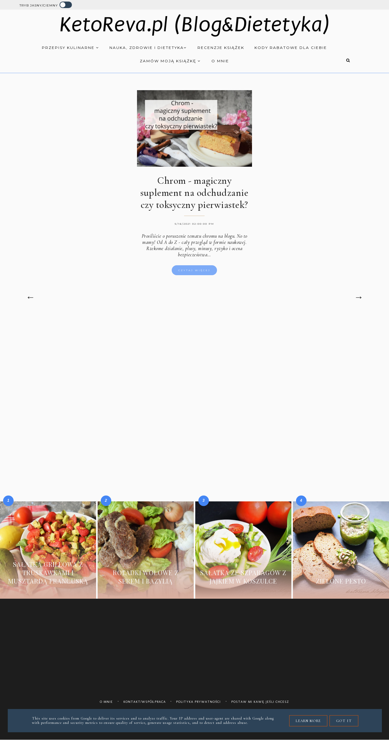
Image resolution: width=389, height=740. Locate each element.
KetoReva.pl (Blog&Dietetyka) (194, 25)
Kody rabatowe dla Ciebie (290, 47)
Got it (344, 721)
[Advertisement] (195, 369)
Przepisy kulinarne (70, 47)
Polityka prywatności (198, 702)
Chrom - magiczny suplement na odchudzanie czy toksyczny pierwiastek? (194, 192)
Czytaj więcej (194, 270)
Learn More (308, 721)
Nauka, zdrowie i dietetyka (148, 47)
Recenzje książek (220, 47)
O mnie (220, 61)
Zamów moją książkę (170, 61)
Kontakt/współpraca (144, 702)
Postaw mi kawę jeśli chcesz (260, 702)
